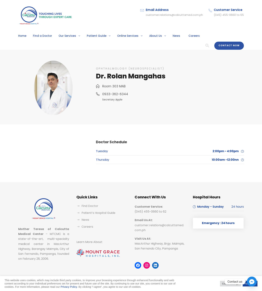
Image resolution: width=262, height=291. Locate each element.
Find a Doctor (40, 35)
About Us (144, 35)
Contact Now (230, 34)
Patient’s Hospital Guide (97, 207)
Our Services (63, 35)
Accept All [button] (250, 283)
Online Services (118, 35)
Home (21, 35)
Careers (180, 35)
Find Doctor (89, 200)
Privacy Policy (69, 286)
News (163, 35)
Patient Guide (90, 35)
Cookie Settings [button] (230, 283)
